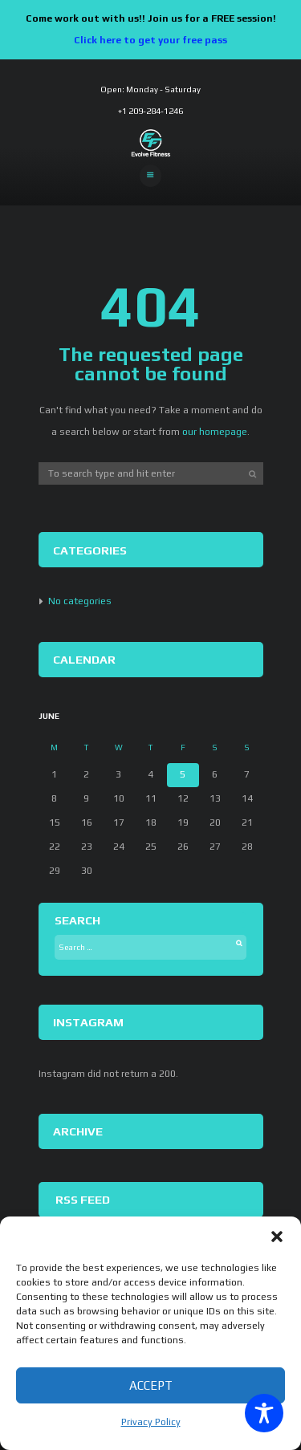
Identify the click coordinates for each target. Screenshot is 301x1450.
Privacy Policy (151, 1422)
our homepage (214, 431)
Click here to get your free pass (150, 40)
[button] (277, 1237)
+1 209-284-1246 (150, 111)
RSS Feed (82, 1199)
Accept (151, 1385)
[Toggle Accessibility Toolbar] (264, 1413)
